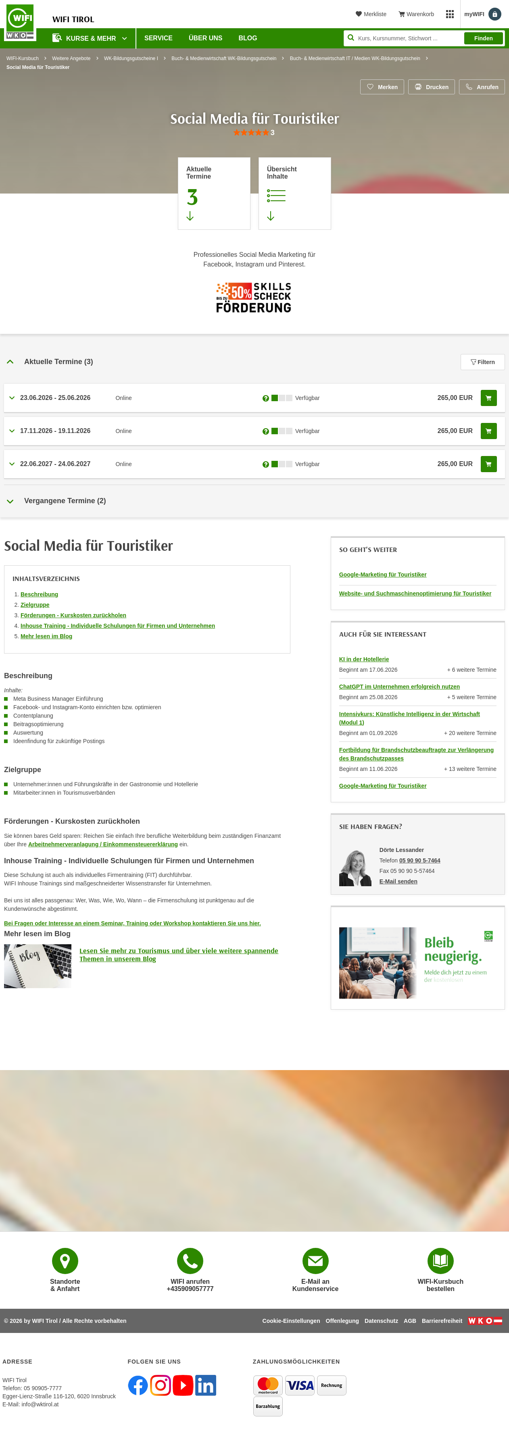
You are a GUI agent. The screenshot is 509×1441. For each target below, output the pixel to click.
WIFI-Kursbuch (22, 58)
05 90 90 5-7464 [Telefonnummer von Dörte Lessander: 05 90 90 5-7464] (419, 860)
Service (158, 38)
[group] (254, 133)
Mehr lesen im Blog (46, 636)
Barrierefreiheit (442, 1321)
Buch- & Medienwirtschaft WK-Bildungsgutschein (223, 58)
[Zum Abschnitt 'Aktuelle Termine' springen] (214, 193)
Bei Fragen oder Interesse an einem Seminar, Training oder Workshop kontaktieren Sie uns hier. (132, 923)
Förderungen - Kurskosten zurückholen (73, 615)
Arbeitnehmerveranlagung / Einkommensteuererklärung (103, 844)
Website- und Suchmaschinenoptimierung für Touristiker (415, 593)
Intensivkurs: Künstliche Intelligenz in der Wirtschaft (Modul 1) (409, 718)
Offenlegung (342, 1321)
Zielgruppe (35, 605)
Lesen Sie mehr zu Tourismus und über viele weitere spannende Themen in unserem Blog (178, 954)
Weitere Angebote (71, 58)
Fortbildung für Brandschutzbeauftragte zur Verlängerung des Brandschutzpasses (416, 754)
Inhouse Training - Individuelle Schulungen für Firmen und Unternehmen (118, 626)
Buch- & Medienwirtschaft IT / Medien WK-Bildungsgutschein (355, 58)
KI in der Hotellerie (364, 659)
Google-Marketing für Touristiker (383, 574)
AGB (410, 1321)
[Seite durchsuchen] (424, 38)
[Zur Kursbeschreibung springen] (295, 193)
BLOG (248, 38)
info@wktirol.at (39, 1404)
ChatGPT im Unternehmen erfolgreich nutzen (399, 686)
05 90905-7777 (43, 1388)
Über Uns (206, 38)
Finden (483, 38)
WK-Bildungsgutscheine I (131, 58)
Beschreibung (39, 594)
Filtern (483, 362)
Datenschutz (381, 1321)
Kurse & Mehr (85, 38)
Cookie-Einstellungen (291, 1321)
